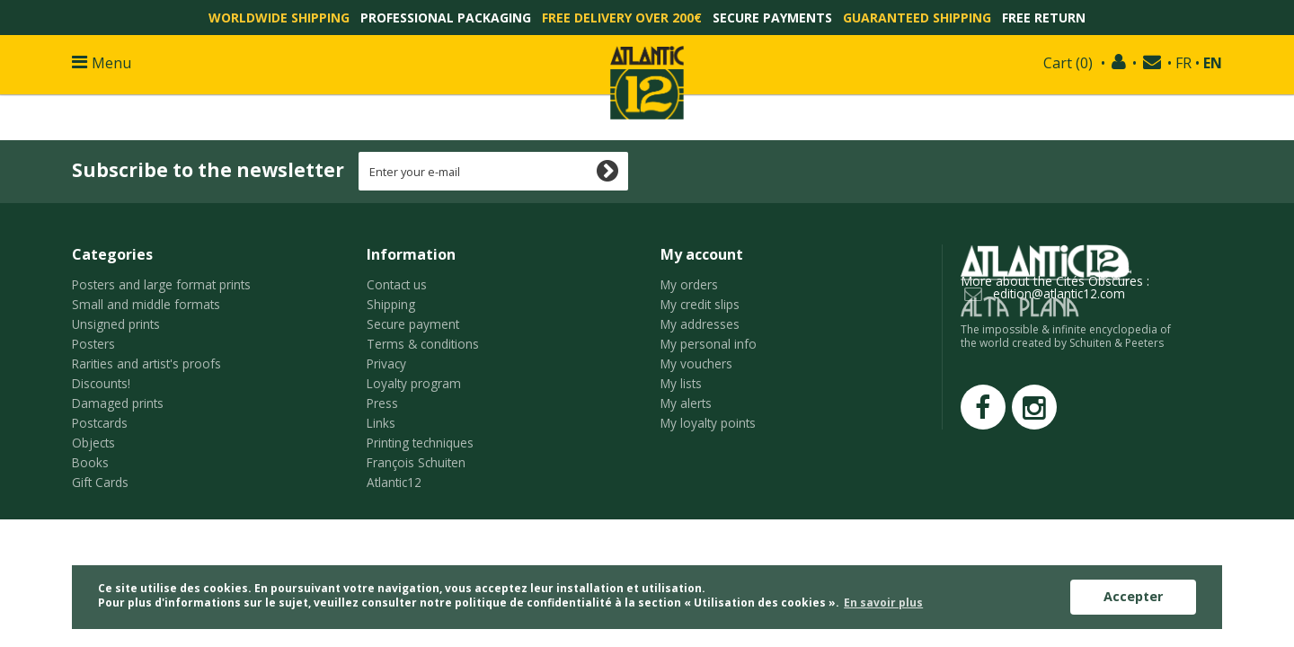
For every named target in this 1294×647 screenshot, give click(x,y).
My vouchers (696, 363)
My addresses (700, 323)
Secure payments (772, 17)
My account (701, 254)
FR (1183, 63)
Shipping (391, 304)
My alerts (686, 403)
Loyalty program (414, 383)
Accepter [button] (1133, 596)
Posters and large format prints (161, 284)
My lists (681, 383)
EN (1212, 63)
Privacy (386, 363)
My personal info (708, 343)
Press (382, 403)
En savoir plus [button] (883, 602)
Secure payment (413, 323)
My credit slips (700, 304)
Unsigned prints (116, 323)
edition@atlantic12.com (1059, 293)
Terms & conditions (423, 343)
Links (381, 422)
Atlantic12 (394, 482)
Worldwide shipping (279, 17)
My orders (689, 284)
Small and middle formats (146, 304)
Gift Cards (100, 482)
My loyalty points (708, 422)
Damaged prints (118, 403)
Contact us (397, 284)
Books (90, 462)
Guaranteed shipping (917, 17)
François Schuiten (416, 462)
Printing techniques (420, 442)
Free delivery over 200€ (622, 17)
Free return (1044, 17)
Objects (93, 442)
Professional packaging (445, 17)
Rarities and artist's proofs (146, 363)
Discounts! (101, 383)
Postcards (100, 422)
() (1068, 63)
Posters (93, 343)
